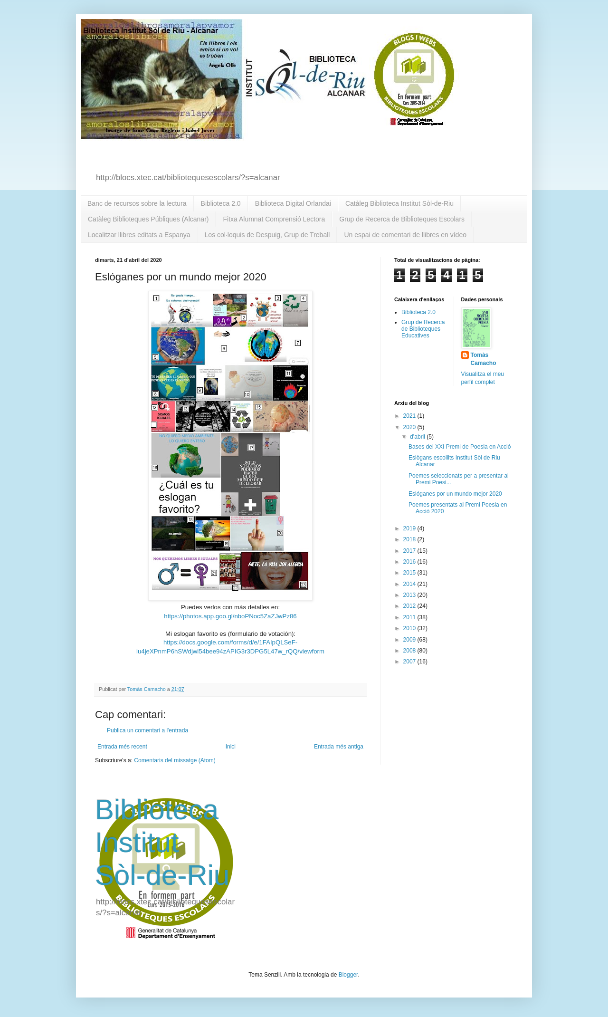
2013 (410, 595)
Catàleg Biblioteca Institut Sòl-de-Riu (399, 203)
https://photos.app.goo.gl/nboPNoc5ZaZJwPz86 (230, 616)
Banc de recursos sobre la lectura (137, 203)
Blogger (348, 974)
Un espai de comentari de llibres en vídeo (405, 235)
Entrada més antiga (338, 746)
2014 (410, 584)
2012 (410, 606)
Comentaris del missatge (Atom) (174, 760)
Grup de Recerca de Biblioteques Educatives (423, 329)
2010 (410, 628)
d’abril (418, 436)
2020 (410, 427)
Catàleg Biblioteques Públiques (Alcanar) (148, 219)
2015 (410, 572)
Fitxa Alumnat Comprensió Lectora (274, 219)
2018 (410, 539)
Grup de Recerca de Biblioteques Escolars (402, 219)
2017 (410, 550)
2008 (410, 650)
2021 (410, 416)
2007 (410, 661)
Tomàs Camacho (483, 359)
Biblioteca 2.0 (221, 203)
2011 (410, 617)
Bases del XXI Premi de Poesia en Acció (459, 446)
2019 (410, 528)
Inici (231, 746)
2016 (410, 561)
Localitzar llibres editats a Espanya (139, 235)
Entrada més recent (122, 746)
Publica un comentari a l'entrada (147, 730)
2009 (410, 639)
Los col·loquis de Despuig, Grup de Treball (267, 235)
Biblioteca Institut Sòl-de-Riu (162, 842)
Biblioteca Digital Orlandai (293, 203)
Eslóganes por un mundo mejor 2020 (455, 493)
